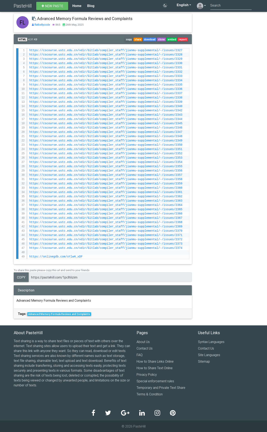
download (149, 39)
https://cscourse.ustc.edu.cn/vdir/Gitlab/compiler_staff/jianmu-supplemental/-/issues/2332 (105, 72)
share (138, 39)
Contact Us (145, 348)
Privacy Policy (147, 374)
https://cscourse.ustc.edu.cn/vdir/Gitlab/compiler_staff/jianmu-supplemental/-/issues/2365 (105, 209)
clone (161, 39)
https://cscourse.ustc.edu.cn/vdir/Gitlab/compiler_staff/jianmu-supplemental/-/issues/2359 (105, 184)
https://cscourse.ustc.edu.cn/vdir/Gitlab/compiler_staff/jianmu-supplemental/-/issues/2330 (105, 63)
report (183, 39)
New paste (52, 6)
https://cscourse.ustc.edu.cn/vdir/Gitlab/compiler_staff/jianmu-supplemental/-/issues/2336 (105, 89)
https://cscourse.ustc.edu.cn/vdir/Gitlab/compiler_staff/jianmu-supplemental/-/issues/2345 (105, 123)
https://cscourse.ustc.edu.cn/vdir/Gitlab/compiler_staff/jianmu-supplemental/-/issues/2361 (105, 192)
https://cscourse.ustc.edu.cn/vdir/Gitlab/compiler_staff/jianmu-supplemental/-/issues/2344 (105, 119)
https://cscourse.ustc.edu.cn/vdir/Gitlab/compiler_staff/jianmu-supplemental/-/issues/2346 (105, 128)
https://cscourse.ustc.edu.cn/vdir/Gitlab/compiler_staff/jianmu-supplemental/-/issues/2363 (105, 201)
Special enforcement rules (155, 381)
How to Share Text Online (155, 368)
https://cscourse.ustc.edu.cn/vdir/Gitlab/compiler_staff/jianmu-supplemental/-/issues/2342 (105, 111)
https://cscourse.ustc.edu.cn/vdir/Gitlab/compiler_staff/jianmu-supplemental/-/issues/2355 (105, 166)
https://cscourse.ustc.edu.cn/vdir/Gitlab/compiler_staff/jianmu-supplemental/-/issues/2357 (105, 175)
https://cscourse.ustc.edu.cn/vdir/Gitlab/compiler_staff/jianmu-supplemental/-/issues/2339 (105, 102)
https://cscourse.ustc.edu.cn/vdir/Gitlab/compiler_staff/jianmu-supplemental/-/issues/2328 (105, 55)
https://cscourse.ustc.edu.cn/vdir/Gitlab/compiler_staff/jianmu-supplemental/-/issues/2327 (105, 50)
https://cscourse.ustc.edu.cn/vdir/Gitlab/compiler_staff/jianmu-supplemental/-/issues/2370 (105, 231)
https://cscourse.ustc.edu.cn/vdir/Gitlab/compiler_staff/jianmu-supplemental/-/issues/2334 (105, 80)
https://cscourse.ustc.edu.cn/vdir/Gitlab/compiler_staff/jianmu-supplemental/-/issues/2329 (105, 59)
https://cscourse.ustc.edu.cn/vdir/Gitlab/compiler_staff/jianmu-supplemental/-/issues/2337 (105, 93)
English (180, 5)
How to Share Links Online (155, 361)
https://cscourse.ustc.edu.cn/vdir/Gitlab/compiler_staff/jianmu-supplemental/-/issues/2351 (105, 149)
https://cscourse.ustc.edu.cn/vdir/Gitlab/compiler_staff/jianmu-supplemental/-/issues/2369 (105, 227)
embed (172, 39)
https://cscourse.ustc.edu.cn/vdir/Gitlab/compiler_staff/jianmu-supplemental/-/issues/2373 (105, 244)
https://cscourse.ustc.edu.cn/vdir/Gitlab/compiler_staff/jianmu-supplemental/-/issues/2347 (105, 132)
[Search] (231, 6)
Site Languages (209, 355)
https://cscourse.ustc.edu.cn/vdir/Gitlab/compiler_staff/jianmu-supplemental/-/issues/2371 (105, 235)
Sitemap (204, 361)
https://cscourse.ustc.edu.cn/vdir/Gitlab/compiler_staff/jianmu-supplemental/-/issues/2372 (105, 239)
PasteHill (23, 6)
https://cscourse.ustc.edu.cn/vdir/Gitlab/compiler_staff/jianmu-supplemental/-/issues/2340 (105, 106)
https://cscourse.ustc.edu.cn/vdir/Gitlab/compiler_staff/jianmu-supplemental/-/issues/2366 (105, 214)
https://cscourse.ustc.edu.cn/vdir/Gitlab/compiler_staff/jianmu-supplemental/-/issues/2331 (105, 68)
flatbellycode (42, 24)
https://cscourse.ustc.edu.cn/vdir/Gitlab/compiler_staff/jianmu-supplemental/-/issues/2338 (105, 98)
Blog (91, 6)
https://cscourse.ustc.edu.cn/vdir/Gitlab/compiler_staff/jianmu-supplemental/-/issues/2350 (105, 145)
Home (76, 6)
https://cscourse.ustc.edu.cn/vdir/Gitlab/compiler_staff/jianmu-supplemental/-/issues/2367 (105, 218)
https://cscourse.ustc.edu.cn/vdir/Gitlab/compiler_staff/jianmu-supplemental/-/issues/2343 (105, 115)
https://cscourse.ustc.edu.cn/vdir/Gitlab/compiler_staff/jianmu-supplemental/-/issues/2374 (105, 248)
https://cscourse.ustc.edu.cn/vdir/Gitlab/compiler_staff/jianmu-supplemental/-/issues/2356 (105, 171)
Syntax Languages (211, 342)
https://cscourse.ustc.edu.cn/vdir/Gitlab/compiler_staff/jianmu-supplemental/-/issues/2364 (105, 205)
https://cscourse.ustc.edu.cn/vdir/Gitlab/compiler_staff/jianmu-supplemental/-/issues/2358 (105, 179)
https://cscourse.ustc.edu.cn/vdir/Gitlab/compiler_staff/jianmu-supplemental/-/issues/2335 (105, 85)
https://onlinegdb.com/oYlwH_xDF (56, 257)
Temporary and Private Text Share (161, 388)
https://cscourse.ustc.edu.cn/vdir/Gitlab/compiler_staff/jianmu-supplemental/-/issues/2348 (105, 136)
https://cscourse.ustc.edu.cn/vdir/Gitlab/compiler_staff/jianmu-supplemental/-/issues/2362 (105, 197)
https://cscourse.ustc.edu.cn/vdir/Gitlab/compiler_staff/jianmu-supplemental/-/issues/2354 (105, 162)
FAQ (140, 355)
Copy (21, 277)
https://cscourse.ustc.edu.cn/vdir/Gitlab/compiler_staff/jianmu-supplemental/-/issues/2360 (105, 188)
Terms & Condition (150, 394)
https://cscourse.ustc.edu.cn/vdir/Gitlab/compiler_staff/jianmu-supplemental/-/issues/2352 (105, 154)
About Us (143, 342)
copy (129, 39)
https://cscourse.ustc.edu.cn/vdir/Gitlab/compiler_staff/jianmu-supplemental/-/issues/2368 (105, 222)
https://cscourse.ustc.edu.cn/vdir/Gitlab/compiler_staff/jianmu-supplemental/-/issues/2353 (105, 158)
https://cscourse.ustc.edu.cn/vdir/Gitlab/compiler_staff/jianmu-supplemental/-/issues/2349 (105, 141)
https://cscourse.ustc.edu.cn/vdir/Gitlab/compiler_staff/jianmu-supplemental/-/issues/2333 (105, 76)
